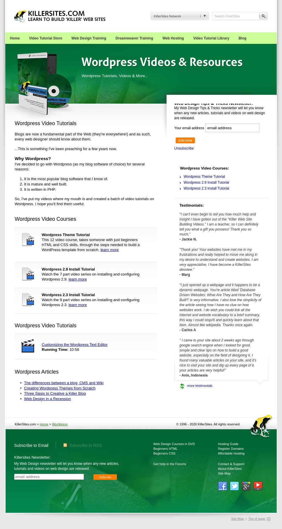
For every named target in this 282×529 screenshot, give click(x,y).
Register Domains (231, 448)
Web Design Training (88, 38)
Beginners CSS (164, 453)
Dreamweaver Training (134, 38)
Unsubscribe (184, 148)
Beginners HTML (165, 448)
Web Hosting (173, 38)
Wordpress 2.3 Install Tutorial (206, 188)
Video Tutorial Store (45, 38)
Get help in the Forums (169, 464)
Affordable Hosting (231, 453)
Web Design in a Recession (47, 399)
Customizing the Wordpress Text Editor (75, 344)
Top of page (256, 518)
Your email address (189, 128)
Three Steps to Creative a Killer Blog (55, 393)
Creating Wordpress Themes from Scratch (59, 388)
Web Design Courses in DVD (174, 444)
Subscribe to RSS (82, 445)
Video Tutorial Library (211, 38)
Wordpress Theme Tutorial (204, 177)
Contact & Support (231, 464)
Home (15, 38)
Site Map (224, 473)
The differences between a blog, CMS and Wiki (64, 383)
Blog (242, 38)
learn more (109, 250)
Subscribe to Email (31, 445)
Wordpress (60, 424)
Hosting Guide (228, 444)
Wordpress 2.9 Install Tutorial (206, 182)
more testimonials (199, 385)
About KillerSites (230, 468)
